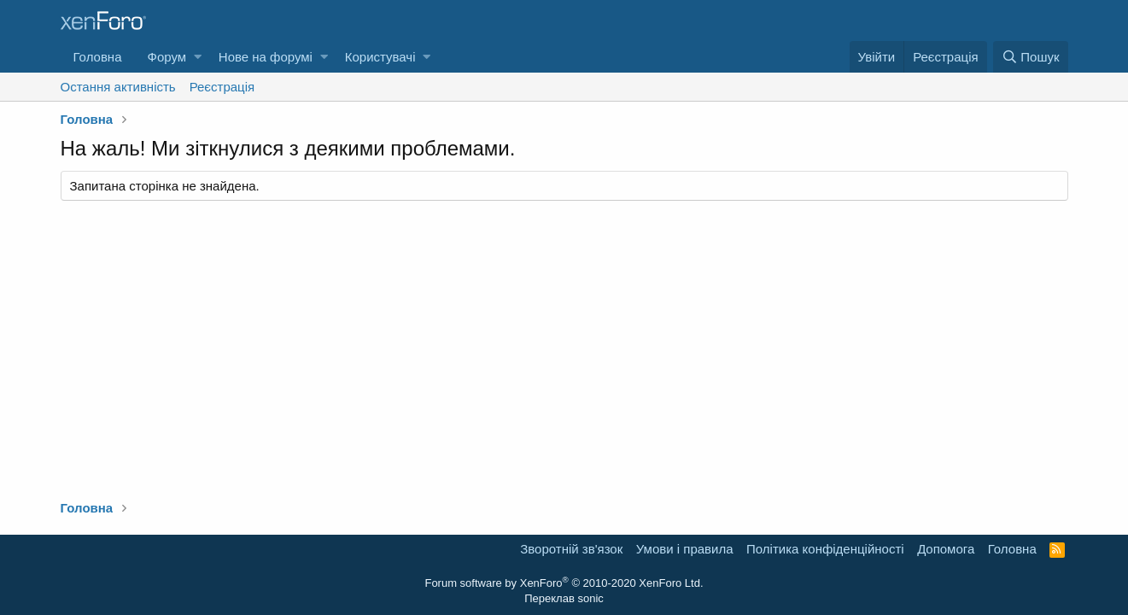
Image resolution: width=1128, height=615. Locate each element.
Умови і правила (684, 549)
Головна (97, 57)
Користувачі (380, 57)
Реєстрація (222, 86)
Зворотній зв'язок (571, 549)
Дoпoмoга (945, 549)
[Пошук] (1030, 57)
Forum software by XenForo (563, 583)
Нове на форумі (266, 57)
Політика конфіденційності (825, 549)
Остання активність (118, 86)
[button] (198, 57)
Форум (167, 57)
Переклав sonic (564, 598)
